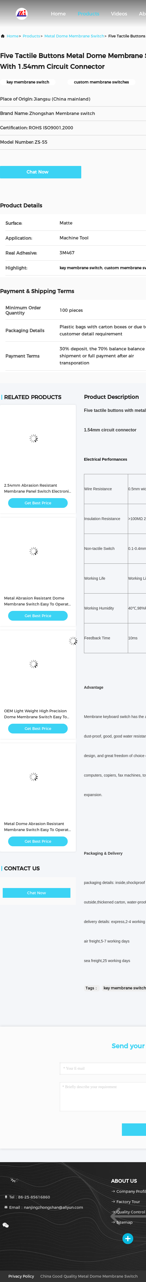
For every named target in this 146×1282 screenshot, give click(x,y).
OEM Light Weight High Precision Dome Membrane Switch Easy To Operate (35, 717)
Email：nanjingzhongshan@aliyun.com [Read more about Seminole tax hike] (43, 1207)
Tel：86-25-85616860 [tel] (27, 1197)
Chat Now (41, 172)
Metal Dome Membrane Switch (74, 36)
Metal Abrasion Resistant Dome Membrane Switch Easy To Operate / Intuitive (37, 604)
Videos (119, 14)
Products (88, 14)
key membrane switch (124, 988)
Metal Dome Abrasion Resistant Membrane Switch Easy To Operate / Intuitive (37, 829)
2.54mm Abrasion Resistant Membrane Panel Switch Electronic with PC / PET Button (37, 491)
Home (58, 14)
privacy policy (21, 1276)
